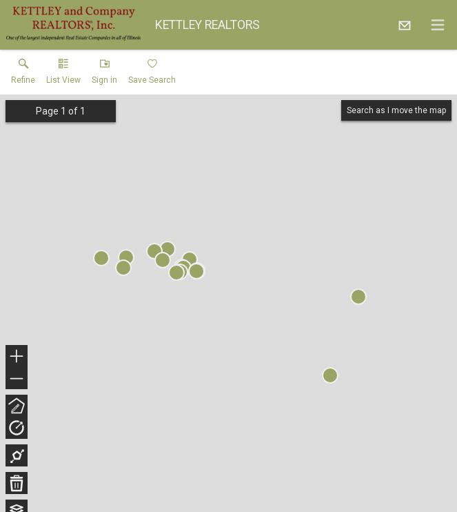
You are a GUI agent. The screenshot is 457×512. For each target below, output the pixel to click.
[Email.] (404, 25)
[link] (23, 74)
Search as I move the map (396, 110)
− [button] (16, 378)
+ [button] (16, 357)
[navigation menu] (438, 25)
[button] (63, 74)
